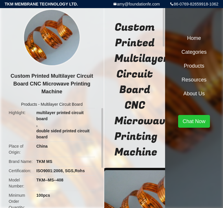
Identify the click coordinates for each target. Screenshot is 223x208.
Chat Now (193, 121)
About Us (194, 93)
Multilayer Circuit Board (62, 104)
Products (29, 104)
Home (194, 38)
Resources (194, 80)
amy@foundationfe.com (138, 4)
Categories (193, 52)
